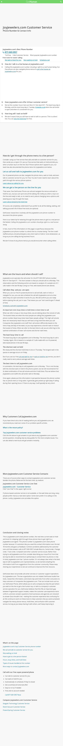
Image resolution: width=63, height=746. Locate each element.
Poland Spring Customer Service (14, 710)
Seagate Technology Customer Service (16, 704)
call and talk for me (25, 357)
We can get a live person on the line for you (22, 187)
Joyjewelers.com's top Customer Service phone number (22, 646)
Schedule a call (45, 60)
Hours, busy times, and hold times (14, 660)
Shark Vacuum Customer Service (14, 707)
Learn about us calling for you (13, 183)
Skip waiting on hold (30, 60)
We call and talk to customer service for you (18, 650)
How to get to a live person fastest (15, 656)
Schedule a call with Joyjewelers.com (15, 306)
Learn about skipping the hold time (15, 202)
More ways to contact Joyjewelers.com (16, 666)
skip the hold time (20, 119)
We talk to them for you (13, 60)
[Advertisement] (31, 86)
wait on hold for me (41, 357)
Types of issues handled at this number (16, 663)
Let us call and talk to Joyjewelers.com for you (23, 171)
